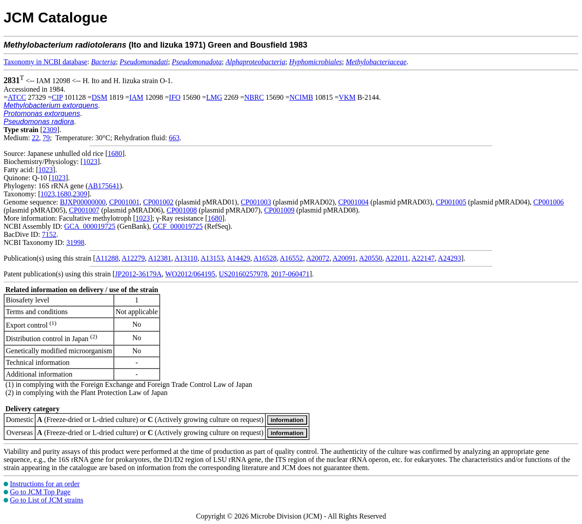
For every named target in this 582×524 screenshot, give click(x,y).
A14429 (239, 258)
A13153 (212, 258)
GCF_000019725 (178, 226)
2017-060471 (290, 274)
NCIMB (301, 97)
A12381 (159, 258)
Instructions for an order (45, 484)
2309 (50, 129)
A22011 (396, 258)
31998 (75, 242)
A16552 (291, 258)
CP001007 (84, 210)
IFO (175, 97)
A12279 (133, 258)
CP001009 (279, 210)
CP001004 (353, 202)
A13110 (186, 258)
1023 (90, 161)
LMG (214, 97)
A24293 (449, 258)
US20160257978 (243, 274)
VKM (347, 97)
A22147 (423, 258)
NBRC (254, 97)
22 (35, 138)
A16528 (265, 258)
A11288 (106, 258)
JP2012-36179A (138, 274)
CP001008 (181, 210)
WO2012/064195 (190, 274)
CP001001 (124, 202)
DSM (99, 97)
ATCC (17, 97)
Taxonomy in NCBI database (45, 62)
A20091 (344, 258)
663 (174, 138)
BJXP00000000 (82, 202)
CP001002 (158, 202)
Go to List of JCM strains (46, 500)
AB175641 (104, 186)
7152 (49, 234)
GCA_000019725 (90, 226)
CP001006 (548, 202)
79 (46, 138)
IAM (136, 97)
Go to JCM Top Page (40, 492)
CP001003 (256, 202)
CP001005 (451, 202)
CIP (57, 97)
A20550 (370, 258)
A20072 (318, 258)
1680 (114, 153)
